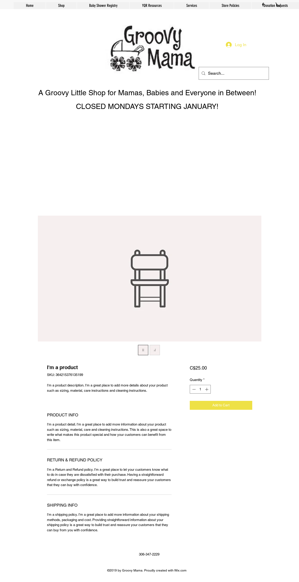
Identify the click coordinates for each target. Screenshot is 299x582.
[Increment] (207, 389)
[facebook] (263, 4)
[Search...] (233, 73)
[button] (278, 4)
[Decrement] (193, 389)
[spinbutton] (200, 389)
